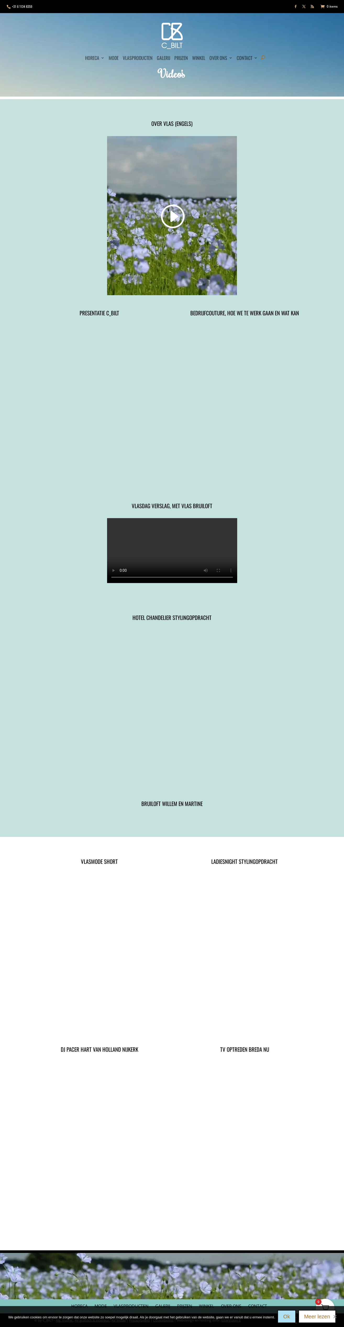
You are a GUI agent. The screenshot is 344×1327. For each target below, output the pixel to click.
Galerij (163, 58)
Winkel (198, 58)
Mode (114, 58)
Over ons (218, 58)
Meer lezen (317, 1316)
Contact (244, 58)
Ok (286, 1316)
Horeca (92, 58)
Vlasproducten (138, 58)
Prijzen (181, 58)
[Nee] (335, 1316)
